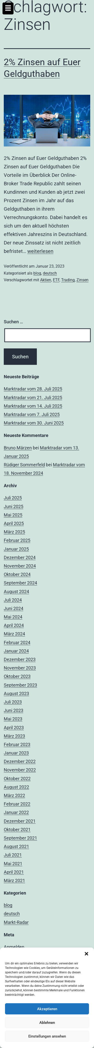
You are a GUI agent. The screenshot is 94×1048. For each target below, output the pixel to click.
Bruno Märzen (18, 447)
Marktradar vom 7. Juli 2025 (32, 414)
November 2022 (20, 769)
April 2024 (14, 625)
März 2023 (14, 736)
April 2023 (14, 727)
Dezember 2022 (20, 761)
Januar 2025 (16, 549)
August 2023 (16, 693)
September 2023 (20, 685)
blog (37, 273)
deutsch (50, 273)
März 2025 (14, 531)
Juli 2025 (13, 497)
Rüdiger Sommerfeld (24, 464)
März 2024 (14, 633)
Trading (68, 280)
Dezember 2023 (20, 659)
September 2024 (20, 582)
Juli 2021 (13, 854)
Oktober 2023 (17, 676)
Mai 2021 (13, 863)
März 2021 (14, 880)
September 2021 (20, 838)
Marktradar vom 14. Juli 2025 (33, 406)
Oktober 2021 (17, 829)
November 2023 (20, 667)
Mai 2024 (13, 616)
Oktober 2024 (17, 574)
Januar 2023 (16, 753)
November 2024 (20, 566)
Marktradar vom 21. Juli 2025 (33, 397)
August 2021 (16, 846)
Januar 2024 (16, 651)
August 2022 (16, 787)
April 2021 (14, 872)
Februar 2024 (17, 642)
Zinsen (82, 280)
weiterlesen (40, 251)
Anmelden (14, 947)
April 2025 (14, 523)
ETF (56, 280)
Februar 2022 (17, 804)
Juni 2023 (13, 710)
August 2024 (16, 591)
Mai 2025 (13, 515)
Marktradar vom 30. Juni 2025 (34, 423)
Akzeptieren (47, 1009)
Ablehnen (47, 1022)
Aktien (45, 280)
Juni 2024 (13, 608)
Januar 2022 (16, 812)
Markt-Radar (16, 922)
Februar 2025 (17, 540)
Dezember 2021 (20, 821)
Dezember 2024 (20, 557)
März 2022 (14, 795)
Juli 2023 (13, 702)
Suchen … (13, 321)
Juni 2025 (13, 506)
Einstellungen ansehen (47, 1036)
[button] (86, 953)
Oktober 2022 (17, 778)
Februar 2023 (17, 744)
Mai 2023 (13, 718)
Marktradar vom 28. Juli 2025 (33, 388)
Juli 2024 (13, 600)
